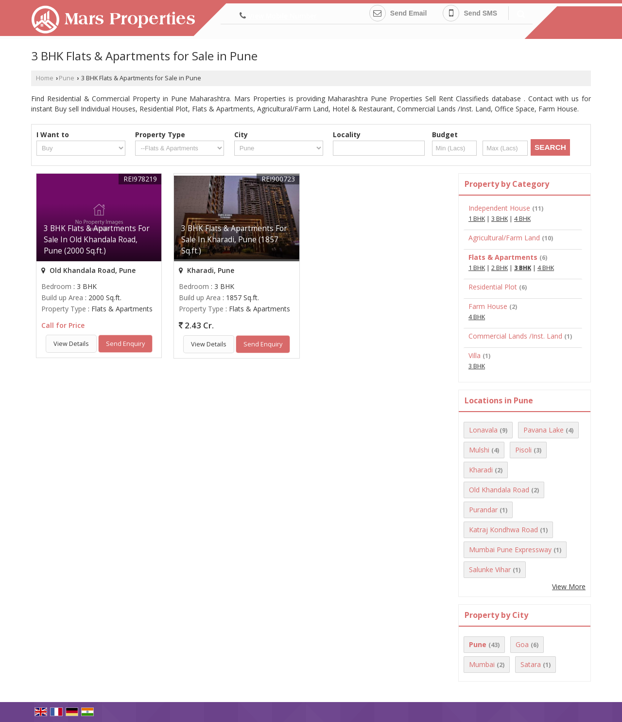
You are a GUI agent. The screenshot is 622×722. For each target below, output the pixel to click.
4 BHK (522, 219)
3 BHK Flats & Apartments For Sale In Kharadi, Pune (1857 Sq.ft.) (234, 239)
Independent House (499, 208)
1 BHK (476, 219)
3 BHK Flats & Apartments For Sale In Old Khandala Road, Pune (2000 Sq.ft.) (97, 239)
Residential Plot (492, 286)
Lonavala (483, 429)
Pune (66, 78)
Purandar (483, 509)
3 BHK (499, 219)
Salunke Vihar (490, 569)
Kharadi (481, 469)
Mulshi (479, 449)
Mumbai (482, 664)
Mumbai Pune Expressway (510, 549)
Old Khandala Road (499, 489)
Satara (530, 664)
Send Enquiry (125, 344)
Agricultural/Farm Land (504, 237)
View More (569, 586)
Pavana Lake (543, 429)
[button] (282, 15)
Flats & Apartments (502, 257)
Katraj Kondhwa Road (503, 529)
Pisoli (523, 449)
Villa (474, 355)
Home (44, 78)
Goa (522, 644)
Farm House (487, 306)
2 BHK (499, 268)
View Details (71, 344)
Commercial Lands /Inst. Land (515, 336)
